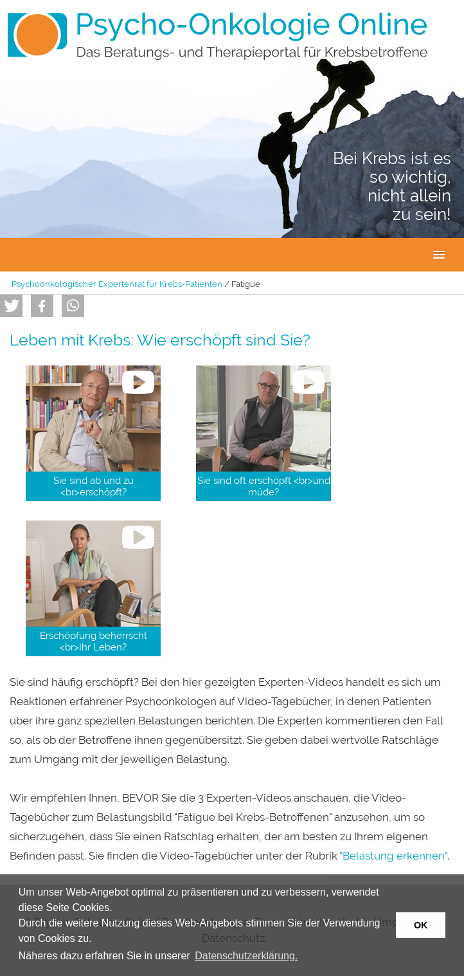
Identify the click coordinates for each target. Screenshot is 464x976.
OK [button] (421, 925)
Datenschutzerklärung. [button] (246, 955)
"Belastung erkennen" (393, 855)
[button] (11, 306)
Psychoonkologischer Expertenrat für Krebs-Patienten (117, 284)
